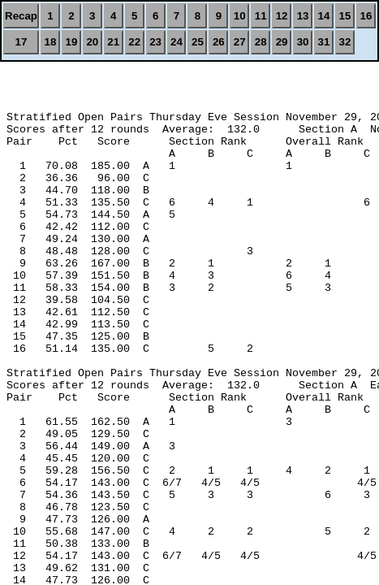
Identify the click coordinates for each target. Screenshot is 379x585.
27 (240, 42)
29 (282, 42)
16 (366, 16)
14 (324, 16)
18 (51, 42)
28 (261, 42)
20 (92, 42)
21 (113, 42)
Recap (21, 16)
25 (198, 42)
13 (303, 16)
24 (176, 42)
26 (219, 42)
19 (71, 42)
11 (261, 16)
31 (324, 42)
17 (21, 42)
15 (344, 16)
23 (155, 42)
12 (282, 16)
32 (344, 42)
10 (240, 16)
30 (303, 42)
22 (134, 42)
